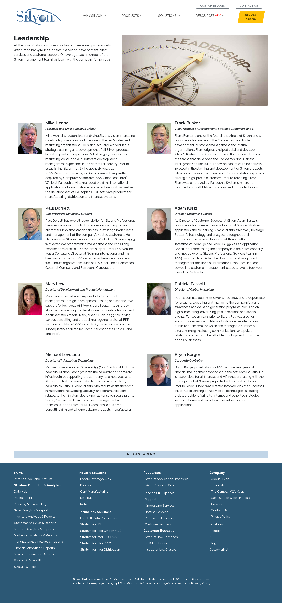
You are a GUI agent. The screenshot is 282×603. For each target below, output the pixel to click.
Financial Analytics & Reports (34, 548)
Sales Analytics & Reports (32, 510)
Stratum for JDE (91, 524)
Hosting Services (156, 512)
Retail (84, 504)
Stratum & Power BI (27, 560)
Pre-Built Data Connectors (98, 518)
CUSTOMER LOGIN (212, 5)
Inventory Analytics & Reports (34, 516)
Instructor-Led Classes (160, 549)
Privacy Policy (220, 516)
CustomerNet (219, 549)
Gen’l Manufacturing (94, 491)
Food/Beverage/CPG (95, 479)
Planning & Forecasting (30, 504)
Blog (213, 543)
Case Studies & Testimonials (230, 498)
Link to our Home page (88, 583)
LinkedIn (215, 530)
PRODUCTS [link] (132, 16)
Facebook (217, 524)
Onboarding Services (159, 505)
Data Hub (20, 491)
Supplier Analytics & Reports (34, 529)
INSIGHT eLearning (158, 543)
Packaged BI (23, 498)
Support (150, 499)
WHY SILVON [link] (95, 16)
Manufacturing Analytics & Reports (38, 541)
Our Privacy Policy (197, 583)
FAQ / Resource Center (161, 485)
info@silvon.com (197, 579)
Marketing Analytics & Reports (35, 535)
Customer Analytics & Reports (35, 523)
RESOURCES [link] (210, 16)
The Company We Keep (227, 491)
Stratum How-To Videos (161, 537)
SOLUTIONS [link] (169, 16)
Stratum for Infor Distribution (100, 549)
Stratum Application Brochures (166, 479)
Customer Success (158, 524)
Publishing (87, 485)
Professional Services (159, 518)
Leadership (219, 485)
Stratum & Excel (25, 567)
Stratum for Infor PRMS (96, 543)
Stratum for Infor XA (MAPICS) (100, 530)
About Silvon (220, 479)
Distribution (88, 498)
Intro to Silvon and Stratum (33, 479)
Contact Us (219, 510)
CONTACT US (249, 5)
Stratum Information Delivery (34, 554)
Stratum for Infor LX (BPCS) (99, 537)
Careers (216, 504)
